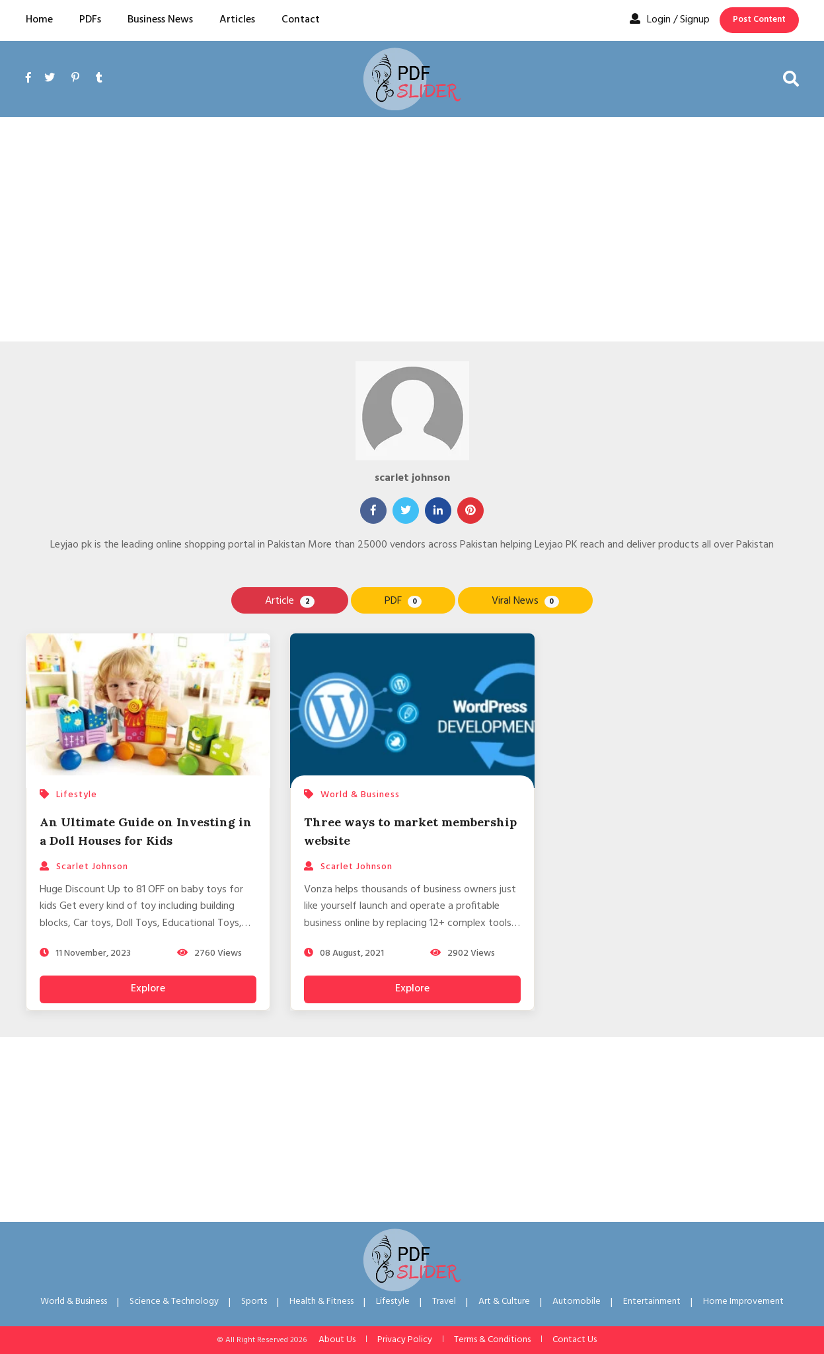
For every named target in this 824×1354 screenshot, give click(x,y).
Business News (160, 19)
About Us (337, 1339)
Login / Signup (670, 19)
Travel (444, 1301)
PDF (403, 601)
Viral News (525, 601)
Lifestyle (393, 1301)
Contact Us (574, 1339)
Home (39, 19)
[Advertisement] (412, 229)
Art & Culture (504, 1301)
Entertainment (652, 1301)
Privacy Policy (404, 1339)
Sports (254, 1301)
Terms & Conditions (492, 1339)
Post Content (759, 19)
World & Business (73, 1301)
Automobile (576, 1301)
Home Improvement (743, 1301)
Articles (237, 19)
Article (289, 601)
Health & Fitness (321, 1301)
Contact (300, 19)
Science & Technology (174, 1301)
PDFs (90, 19)
